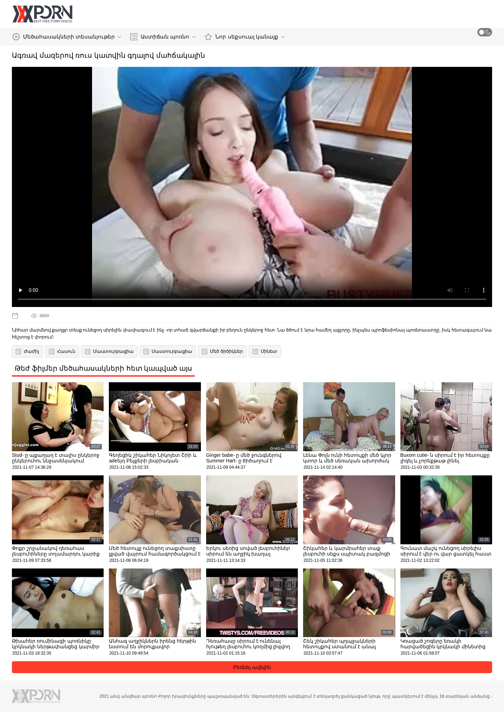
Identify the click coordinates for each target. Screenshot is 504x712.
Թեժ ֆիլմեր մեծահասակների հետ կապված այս (103, 368)
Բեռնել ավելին (252, 667)
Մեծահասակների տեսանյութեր (67, 36)
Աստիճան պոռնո (163, 36)
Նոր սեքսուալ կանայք (244, 36)
